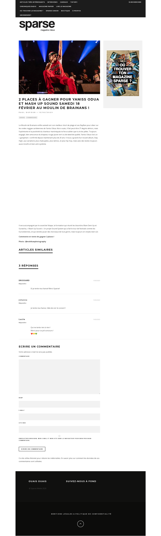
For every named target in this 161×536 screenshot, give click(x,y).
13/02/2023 (96, 281)
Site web (22, 423)
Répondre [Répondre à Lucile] (22, 323)
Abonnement (25, 15)
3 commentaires (32, 117)
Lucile (22, 319)
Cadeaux (64, 2)
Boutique (65, 11)
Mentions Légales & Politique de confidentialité (81, 514)
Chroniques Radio (28, 6)
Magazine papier (46, 6)
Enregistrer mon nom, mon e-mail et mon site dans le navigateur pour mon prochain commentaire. (55, 440)
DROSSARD (24, 280)
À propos (76, 11)
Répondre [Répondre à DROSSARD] (22, 284)
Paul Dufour (27, 112)
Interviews (52, 2)
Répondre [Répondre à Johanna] (22, 303)
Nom (21, 398)
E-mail (22, 410)
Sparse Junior (52, 11)
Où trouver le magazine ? (31, 11)
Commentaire (24, 356)
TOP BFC (73, 2)
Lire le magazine (63, 6)
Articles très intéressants (32, 2)
